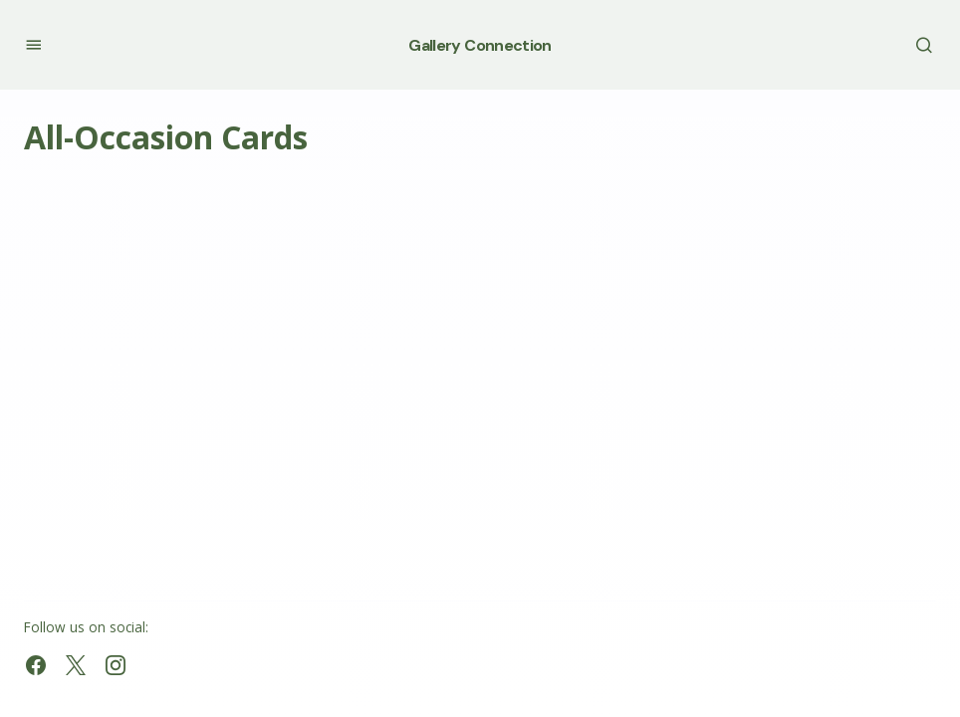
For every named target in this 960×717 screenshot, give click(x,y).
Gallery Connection (479, 45)
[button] (33, 44)
